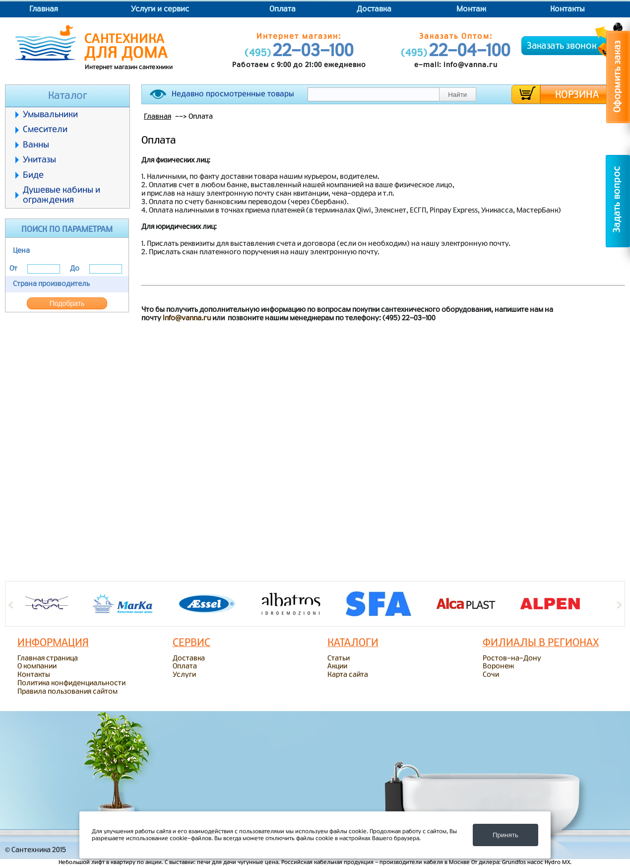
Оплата (282, 9)
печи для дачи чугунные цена (237, 862)
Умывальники (50, 114)
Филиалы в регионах (541, 643)
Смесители (45, 129)
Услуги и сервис (160, 9)
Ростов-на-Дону (512, 658)
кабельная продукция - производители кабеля (378, 862)
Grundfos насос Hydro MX (536, 862)
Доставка (374, 9)
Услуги (184, 674)
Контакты (567, 9)
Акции (337, 666)
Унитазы (39, 159)
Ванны (36, 145)
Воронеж (498, 666)
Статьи (338, 658)
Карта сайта (347, 674)
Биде (33, 175)
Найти (457, 94)
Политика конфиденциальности (71, 683)
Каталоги (352, 643)
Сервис (191, 643)
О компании (37, 666)
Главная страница (47, 658)
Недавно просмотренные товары (233, 94)
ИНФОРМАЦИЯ (53, 643)
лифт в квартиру (113, 862)
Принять (505, 835)
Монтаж (471, 9)
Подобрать (67, 303)
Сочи (491, 674)
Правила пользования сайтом (67, 691)
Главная (43, 9)
